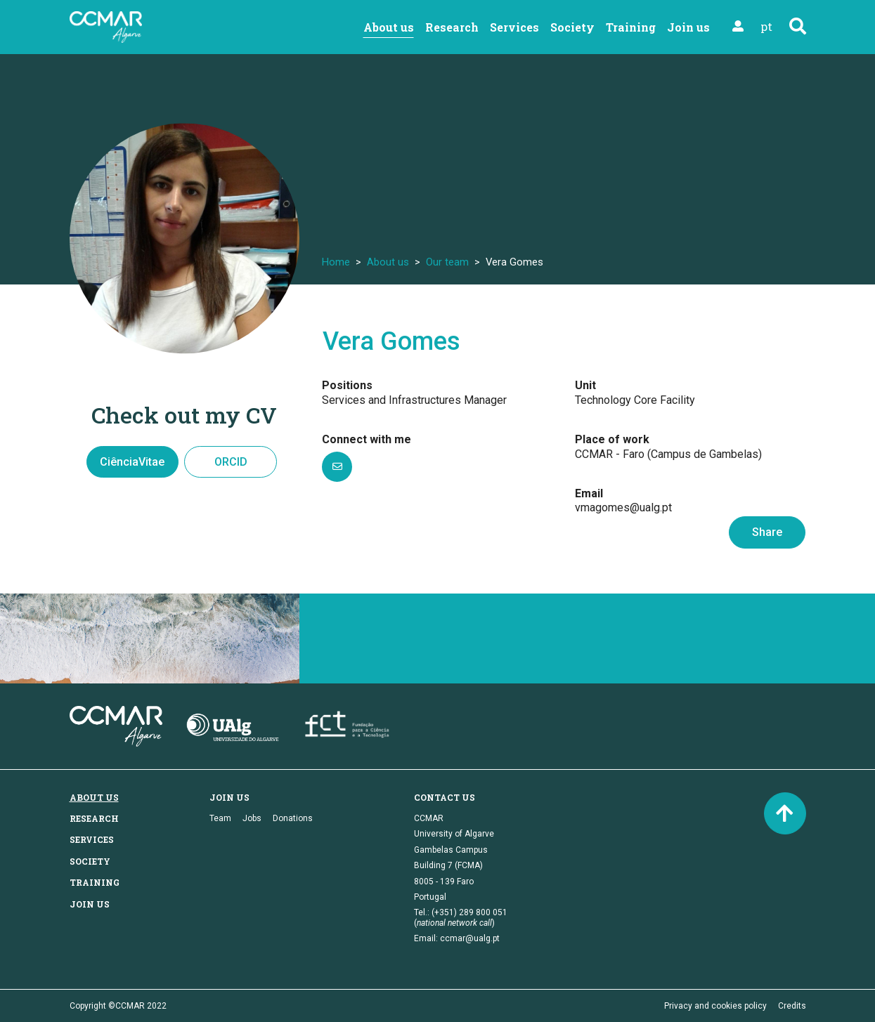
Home (336, 262)
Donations (293, 818)
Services (514, 27)
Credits (792, 1006)
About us (388, 27)
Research (452, 27)
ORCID (230, 462)
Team (220, 818)
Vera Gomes (391, 341)
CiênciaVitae (132, 462)
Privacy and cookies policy (715, 1006)
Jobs (251, 818)
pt (766, 26)
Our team (447, 262)
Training (631, 27)
